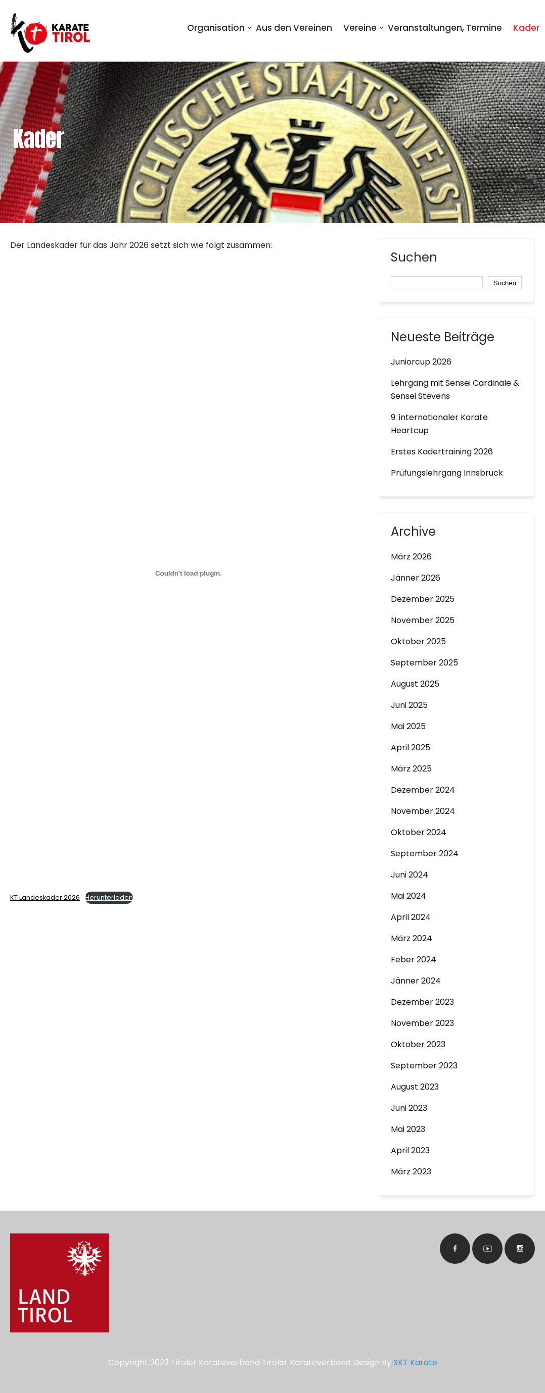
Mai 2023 (408, 1129)
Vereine (360, 28)
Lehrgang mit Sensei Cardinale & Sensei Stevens (455, 389)
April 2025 (410, 747)
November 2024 (423, 811)
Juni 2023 (409, 1108)
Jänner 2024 (416, 981)
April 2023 (410, 1150)
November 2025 (423, 620)
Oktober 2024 (418, 832)
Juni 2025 (409, 705)
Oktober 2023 (418, 1044)
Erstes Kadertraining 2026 (442, 451)
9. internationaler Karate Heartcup (439, 423)
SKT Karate (415, 1362)
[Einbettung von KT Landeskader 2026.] (188, 573)
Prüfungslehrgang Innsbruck (447, 473)
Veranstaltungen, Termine (445, 28)
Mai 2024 (408, 896)
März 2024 (411, 938)
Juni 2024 (409, 875)
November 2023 (422, 1023)
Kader (526, 28)
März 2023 (411, 1171)
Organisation (216, 28)
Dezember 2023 (422, 1002)
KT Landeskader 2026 (45, 897)
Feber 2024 (413, 959)
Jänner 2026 (415, 578)
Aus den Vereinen (294, 28)
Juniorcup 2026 (421, 362)
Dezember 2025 (423, 599)
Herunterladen (109, 897)
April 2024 (411, 917)
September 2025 (424, 662)
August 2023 (415, 1087)
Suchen (414, 258)
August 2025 (415, 684)
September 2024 (425, 853)
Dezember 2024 (423, 790)
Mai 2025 (408, 726)
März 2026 (411, 556)
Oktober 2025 (418, 641)
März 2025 (411, 769)
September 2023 (424, 1065)
